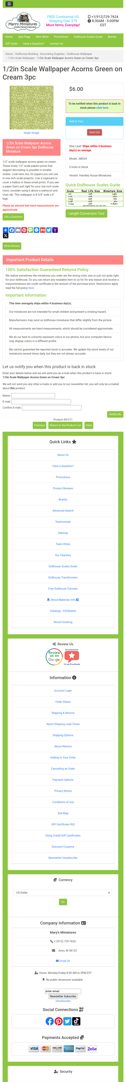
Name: (7, 395)
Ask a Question (13, 216)
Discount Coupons (63, 846)
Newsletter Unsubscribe (63, 857)
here (31, 288)
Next (89, 425)
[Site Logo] (22, 21)
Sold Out (94, 132)
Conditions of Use (63, 802)
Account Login (63, 690)
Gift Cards (11, 43)
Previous (39, 425)
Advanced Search (63, 510)
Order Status (63, 701)
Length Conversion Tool (86, 213)
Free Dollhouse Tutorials (63, 588)
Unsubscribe (63, 1001)
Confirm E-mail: (12, 407)
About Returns (63, 746)
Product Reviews (63, 488)
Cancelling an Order (63, 768)
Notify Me (115, 414)
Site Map (63, 813)
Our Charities (63, 555)
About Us (63, 455)
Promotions (61, 36)
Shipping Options (63, 735)
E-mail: (7, 401)
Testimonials (63, 521)
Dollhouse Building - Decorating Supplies (40, 54)
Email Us (63, 961)
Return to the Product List (65, 425)
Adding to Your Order (63, 757)
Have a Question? (33, 43)
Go (63, 902)
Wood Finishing (63, 622)
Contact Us (56, 43)
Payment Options (62, 779)
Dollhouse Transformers (63, 577)
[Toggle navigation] (9, 4)
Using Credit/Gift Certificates (63, 835)
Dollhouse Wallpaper (79, 54)
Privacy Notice (63, 791)
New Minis (42, 36)
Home (9, 36)
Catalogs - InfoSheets (63, 611)
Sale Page (24, 36)
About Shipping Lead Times (63, 724)
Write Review (12, 246)
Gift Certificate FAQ (63, 824)
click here (102, 107)
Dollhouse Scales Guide (88, 36)
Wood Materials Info (63, 599)
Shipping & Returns (63, 713)
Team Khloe (63, 544)
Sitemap (63, 533)
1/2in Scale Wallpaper (21, 58)
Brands (112, 36)
